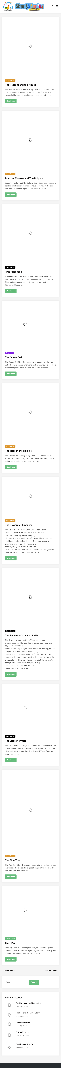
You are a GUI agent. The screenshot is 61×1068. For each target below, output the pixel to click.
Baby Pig (10, 942)
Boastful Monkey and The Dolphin (24, 178)
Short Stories (10, 267)
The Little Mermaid (15, 740)
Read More (11, 101)
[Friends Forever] (9, 1032)
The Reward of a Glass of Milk (21, 635)
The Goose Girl (13, 357)
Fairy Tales (9, 353)
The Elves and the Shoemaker (28, 1003)
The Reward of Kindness (18, 524)
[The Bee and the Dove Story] (9, 1013)
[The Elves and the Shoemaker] (9, 1003)
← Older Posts (8, 970)
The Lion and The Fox (25, 1044)
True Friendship (14, 271)
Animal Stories (10, 938)
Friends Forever (22, 1032)
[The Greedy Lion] (9, 1022)
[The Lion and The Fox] (9, 1044)
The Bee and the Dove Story (28, 1013)
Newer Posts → (52, 970)
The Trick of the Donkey (18, 450)
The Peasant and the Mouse (20, 84)
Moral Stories (10, 80)
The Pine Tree (12, 860)
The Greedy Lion (23, 1022)
